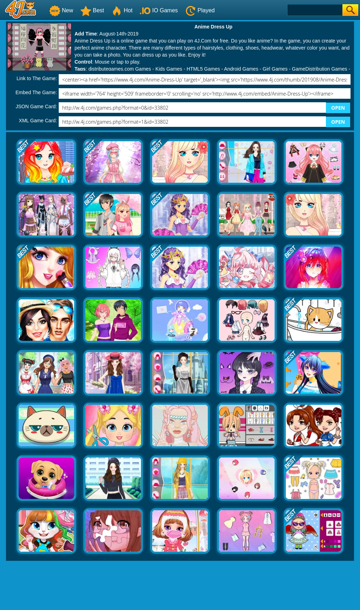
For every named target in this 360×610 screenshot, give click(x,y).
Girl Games (275, 69)
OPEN (338, 107)
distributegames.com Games (119, 69)
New (61, 10)
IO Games (159, 10)
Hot (122, 10)
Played (200, 10)
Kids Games (168, 69)
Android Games (241, 69)
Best (92, 10)
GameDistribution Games (319, 69)
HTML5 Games (203, 69)
